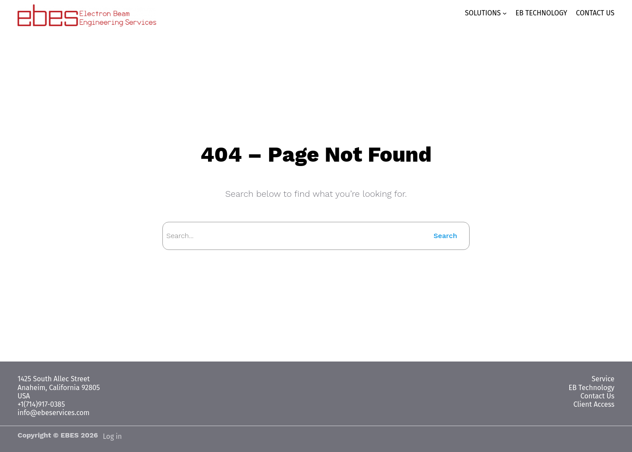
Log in (112, 436)
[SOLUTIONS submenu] (489, 13)
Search (446, 235)
